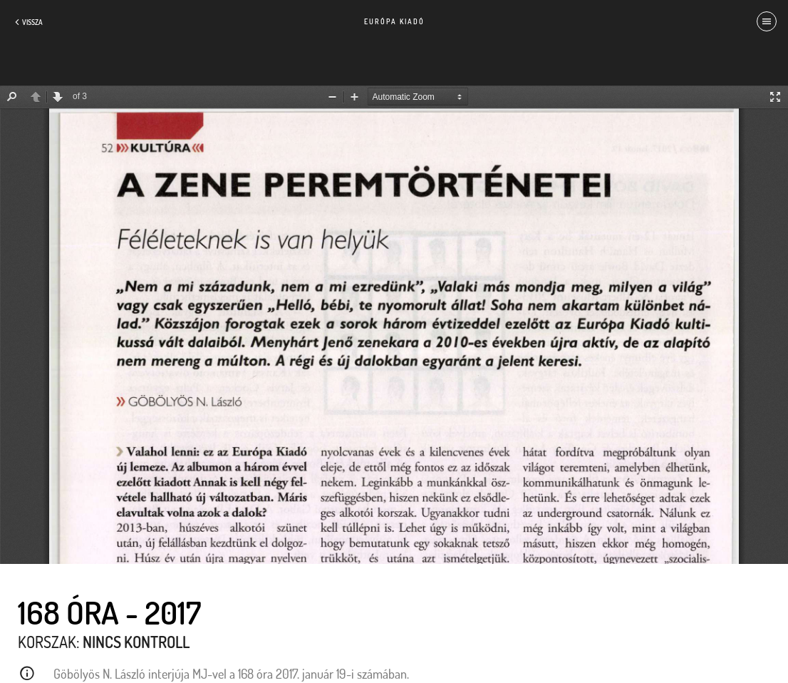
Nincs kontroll (136, 642)
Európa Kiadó (394, 21)
